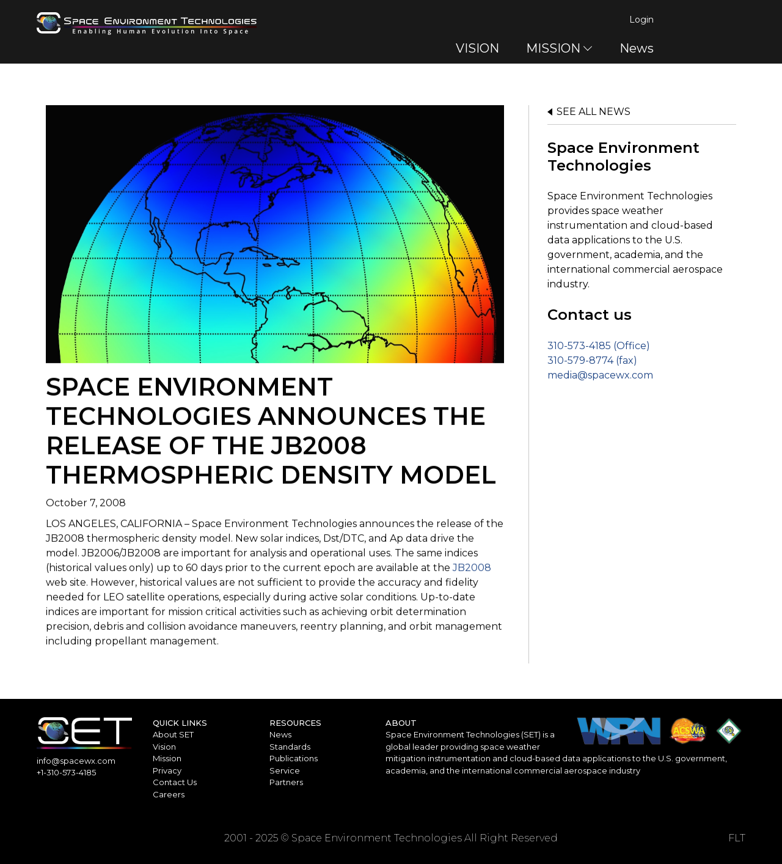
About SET (173, 734)
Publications (293, 758)
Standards (289, 746)
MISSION (645, 48)
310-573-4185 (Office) (598, 346)
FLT (736, 838)
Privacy (167, 770)
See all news (593, 111)
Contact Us (175, 782)
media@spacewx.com (600, 375)
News (728, 48)
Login (733, 19)
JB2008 (472, 571)
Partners (286, 782)
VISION (569, 48)
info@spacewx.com (76, 761)
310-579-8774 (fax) (592, 360)
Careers (169, 794)
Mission (167, 758)
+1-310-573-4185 (66, 772)
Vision (164, 746)
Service (284, 770)
